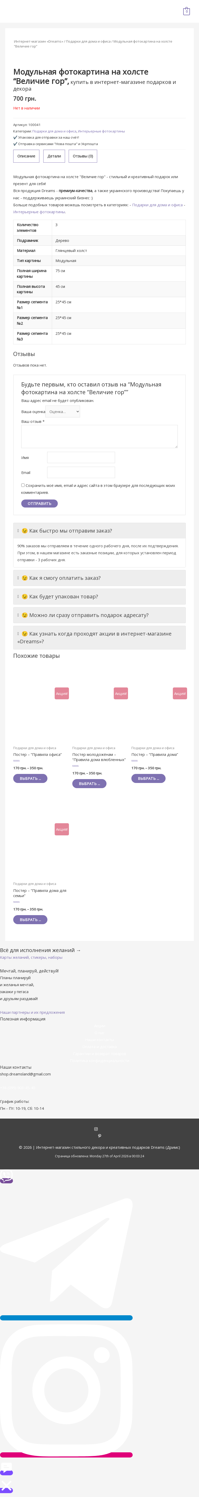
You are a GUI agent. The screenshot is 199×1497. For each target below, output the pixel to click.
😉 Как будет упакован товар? (57, 596)
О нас (100, 1032)
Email (25, 472)
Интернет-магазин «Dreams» (38, 41)
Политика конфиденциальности (99, 1060)
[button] (31, 957)
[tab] (26, 156)
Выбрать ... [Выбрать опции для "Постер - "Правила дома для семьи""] (30, 919)
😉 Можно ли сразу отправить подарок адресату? (82, 615)
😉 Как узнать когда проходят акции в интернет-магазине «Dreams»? (94, 637)
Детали (54, 156)
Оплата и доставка (99, 1046)
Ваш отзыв (33, 421)
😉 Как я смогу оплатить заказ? (59, 578)
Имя (25, 457)
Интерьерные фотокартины (101, 131)
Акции (99, 1025)
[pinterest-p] (100, 1136)
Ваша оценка (33, 411)
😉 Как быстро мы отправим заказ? (64, 531)
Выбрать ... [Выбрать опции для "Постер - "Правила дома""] (148, 778)
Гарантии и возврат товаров (99, 1053)
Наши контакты (99, 1039)
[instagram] (99, 1129)
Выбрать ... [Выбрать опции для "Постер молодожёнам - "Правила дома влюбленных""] (89, 783)
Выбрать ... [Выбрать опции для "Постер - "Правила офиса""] (30, 778)
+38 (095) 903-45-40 (17, 1087)
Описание (26, 156)
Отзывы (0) (83, 156)
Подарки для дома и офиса (88, 41)
